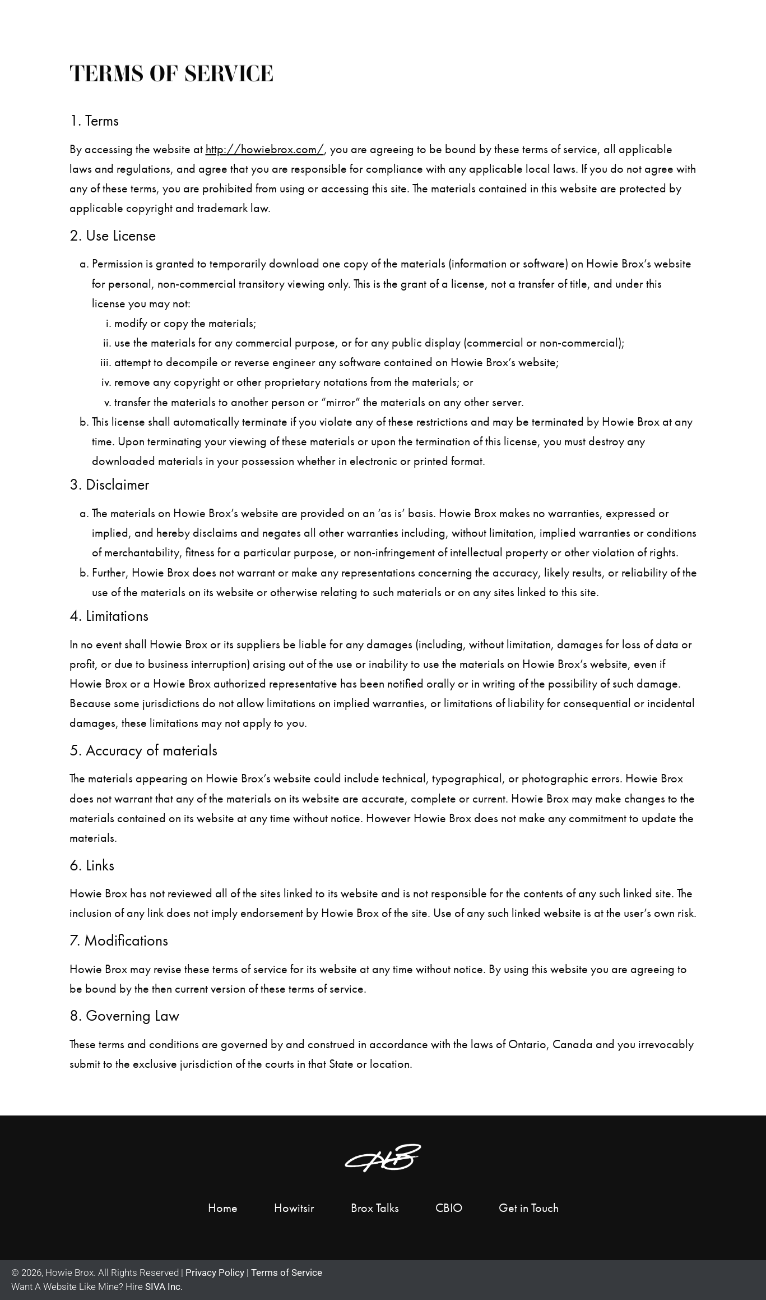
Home (328, 20)
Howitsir (294, 1208)
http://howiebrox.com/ (265, 149)
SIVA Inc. (164, 1286)
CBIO (448, 1208)
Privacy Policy (213, 1272)
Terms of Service (286, 1272)
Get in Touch (692, 20)
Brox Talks (375, 1208)
